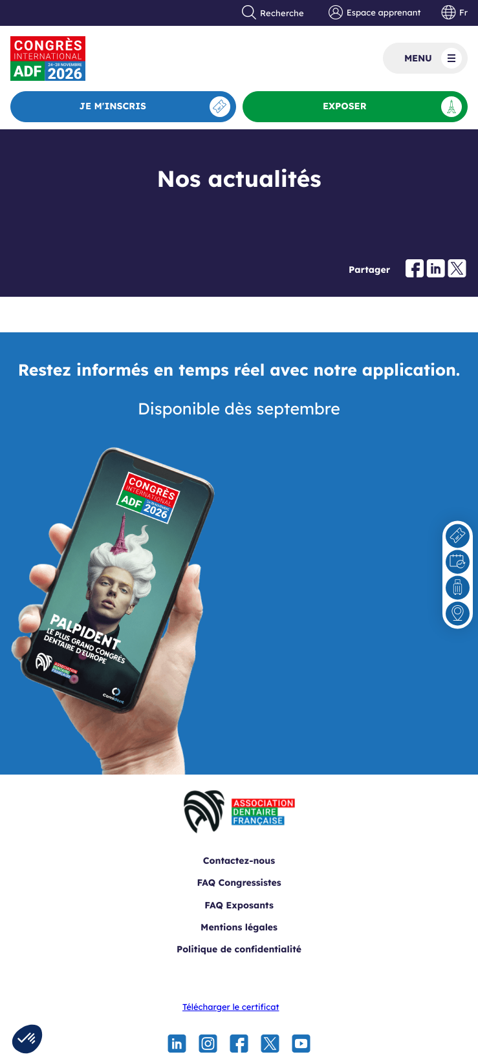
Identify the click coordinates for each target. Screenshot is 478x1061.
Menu (433, 58)
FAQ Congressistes (239, 882)
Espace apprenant (374, 13)
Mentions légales (239, 927)
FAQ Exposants (239, 905)
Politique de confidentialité (239, 949)
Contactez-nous (239, 860)
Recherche (273, 13)
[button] (27, 1039)
